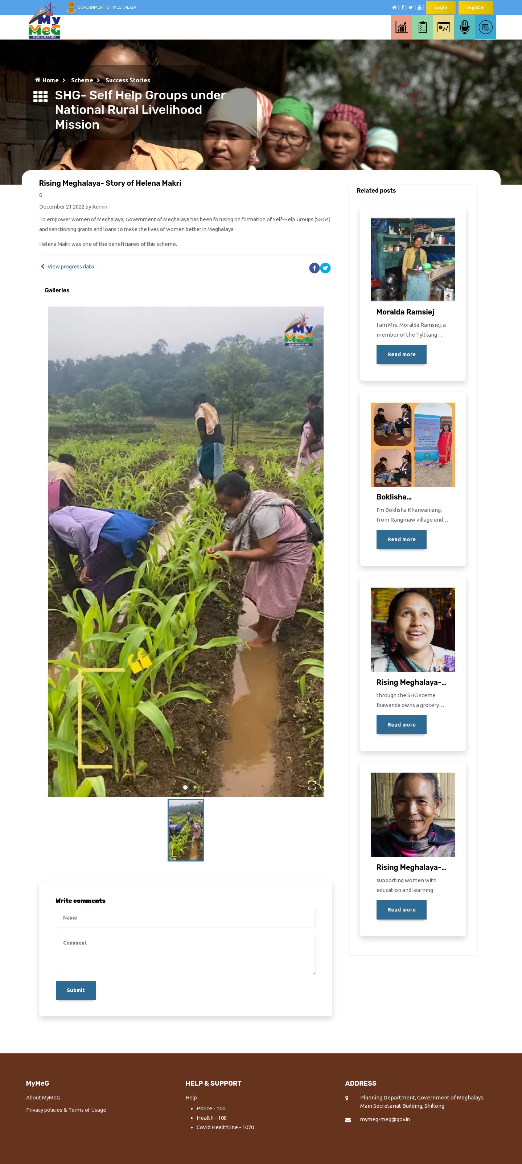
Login (441, 7)
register (476, 7)
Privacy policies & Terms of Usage (68, 1110)
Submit (76, 990)
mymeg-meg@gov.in (386, 1120)
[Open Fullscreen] (311, 784)
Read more (401, 354)
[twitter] (325, 268)
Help (192, 1098)
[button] (186, 552)
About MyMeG (43, 1098)
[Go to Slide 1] (185, 787)
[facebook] (314, 268)
